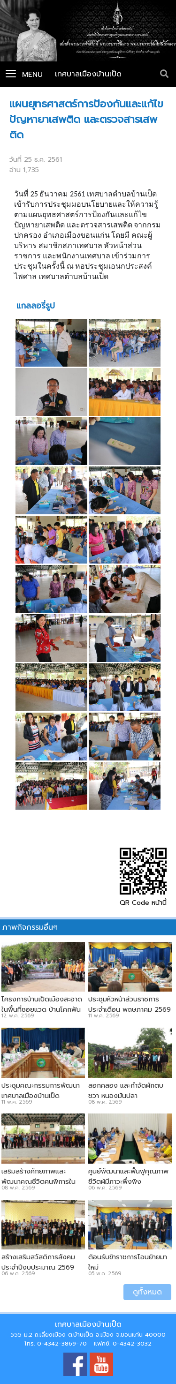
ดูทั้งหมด (147, 1292)
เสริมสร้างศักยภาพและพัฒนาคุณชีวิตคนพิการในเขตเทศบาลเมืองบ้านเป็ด (38, 1181)
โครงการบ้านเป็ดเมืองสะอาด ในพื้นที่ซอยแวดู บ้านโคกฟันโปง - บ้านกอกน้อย (41, 1009)
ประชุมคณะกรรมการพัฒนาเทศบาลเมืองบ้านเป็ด (40, 1090)
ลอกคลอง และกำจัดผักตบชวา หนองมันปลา (125, 1090)
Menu (24, 74)
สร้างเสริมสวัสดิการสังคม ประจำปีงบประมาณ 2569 (38, 1262)
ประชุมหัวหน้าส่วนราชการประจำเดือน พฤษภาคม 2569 (129, 1004)
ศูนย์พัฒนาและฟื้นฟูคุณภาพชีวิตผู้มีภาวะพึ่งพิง (128, 1176)
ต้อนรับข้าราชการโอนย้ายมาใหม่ (127, 1262)
